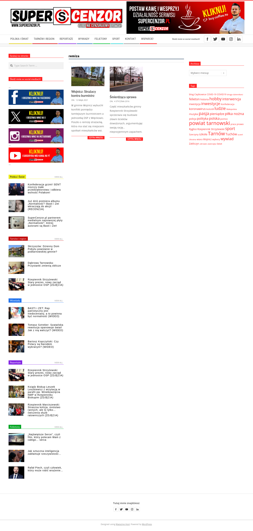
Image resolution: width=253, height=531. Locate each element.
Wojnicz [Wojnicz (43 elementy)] (207, 139)
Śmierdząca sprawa (123, 97)
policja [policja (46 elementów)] (192, 118)
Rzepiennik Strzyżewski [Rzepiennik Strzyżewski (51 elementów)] (211, 129)
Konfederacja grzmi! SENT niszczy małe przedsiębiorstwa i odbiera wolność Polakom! (44, 188)
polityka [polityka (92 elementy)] (202, 118)
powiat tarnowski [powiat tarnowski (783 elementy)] (209, 123)
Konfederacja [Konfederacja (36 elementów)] (227, 104)
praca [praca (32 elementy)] (233, 124)
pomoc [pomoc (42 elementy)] (224, 118)
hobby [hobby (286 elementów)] (215, 99)
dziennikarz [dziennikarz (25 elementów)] (238, 94)
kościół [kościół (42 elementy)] (210, 109)
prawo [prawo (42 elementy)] (240, 124)
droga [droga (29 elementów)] (229, 94)
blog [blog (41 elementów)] (191, 94)
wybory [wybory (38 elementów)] (216, 139)
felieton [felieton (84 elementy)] (194, 99)
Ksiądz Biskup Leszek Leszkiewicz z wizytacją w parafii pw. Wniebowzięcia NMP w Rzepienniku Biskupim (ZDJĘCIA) (44, 392)
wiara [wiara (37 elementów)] (200, 139)
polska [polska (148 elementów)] (214, 118)
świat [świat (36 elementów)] (219, 143)
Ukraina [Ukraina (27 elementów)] (192, 139)
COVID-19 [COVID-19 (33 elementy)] (211, 94)
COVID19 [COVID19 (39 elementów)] (221, 94)
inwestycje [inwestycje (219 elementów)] (210, 103)
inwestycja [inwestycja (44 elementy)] (195, 104)
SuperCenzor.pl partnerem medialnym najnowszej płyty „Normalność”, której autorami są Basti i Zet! (45, 221)
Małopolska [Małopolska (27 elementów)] (231, 109)
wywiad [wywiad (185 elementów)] (227, 138)
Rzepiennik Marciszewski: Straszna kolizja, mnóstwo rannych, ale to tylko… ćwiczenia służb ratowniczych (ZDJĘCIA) (44, 410)
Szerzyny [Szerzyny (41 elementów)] (193, 134)
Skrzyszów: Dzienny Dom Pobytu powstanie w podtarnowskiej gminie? (43, 249)
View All (59, 177)
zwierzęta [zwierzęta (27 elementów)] (212, 143)
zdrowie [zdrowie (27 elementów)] (203, 143)
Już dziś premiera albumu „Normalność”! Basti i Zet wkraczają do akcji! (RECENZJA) (44, 205)
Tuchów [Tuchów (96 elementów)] (231, 134)
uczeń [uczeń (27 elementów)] (240, 134)
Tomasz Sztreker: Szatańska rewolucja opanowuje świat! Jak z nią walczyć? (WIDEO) (45, 327)
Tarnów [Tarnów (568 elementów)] (216, 133)
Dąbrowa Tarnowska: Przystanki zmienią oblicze (44, 264)
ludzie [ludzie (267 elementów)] (220, 108)
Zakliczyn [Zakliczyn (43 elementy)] (194, 143)
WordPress (147, 524)
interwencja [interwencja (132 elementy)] (231, 99)
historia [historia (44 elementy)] (204, 99)
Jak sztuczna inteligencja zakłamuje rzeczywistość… (44, 452)
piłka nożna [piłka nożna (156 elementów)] (234, 113)
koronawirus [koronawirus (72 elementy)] (197, 109)
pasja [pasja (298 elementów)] (204, 113)
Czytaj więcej (96, 137)
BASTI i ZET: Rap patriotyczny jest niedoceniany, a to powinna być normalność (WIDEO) (45, 312)
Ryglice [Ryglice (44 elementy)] (193, 129)
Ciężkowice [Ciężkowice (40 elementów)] (200, 94)
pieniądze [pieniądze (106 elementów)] (217, 113)
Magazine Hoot (123, 524)
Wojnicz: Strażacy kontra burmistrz (83, 93)
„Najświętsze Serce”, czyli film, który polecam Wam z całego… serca (44, 437)
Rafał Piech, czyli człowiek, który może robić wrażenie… (45, 469)
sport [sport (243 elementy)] (230, 128)
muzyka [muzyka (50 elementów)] (193, 114)
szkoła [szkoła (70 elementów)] (203, 134)
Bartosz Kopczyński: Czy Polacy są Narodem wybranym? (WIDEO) (43, 344)
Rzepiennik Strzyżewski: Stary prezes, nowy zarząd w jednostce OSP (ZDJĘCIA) (45, 282)
